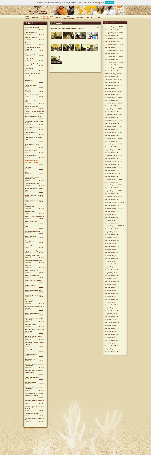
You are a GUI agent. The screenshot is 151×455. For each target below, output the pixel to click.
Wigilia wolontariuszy (31, 270)
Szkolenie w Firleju (30, 236)
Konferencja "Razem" (31, 64)
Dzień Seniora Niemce (31, 151)
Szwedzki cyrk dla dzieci (32, 231)
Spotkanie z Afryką (30, 382)
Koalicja (27, 42)
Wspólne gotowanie (31, 37)
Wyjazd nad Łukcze (31, 221)
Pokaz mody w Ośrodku (32, 377)
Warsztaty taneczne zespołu (33, 260)
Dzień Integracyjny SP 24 (32, 54)
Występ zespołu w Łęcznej (33, 251)
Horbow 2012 (29, 59)
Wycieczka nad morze (31, 106)
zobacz (41, 29)
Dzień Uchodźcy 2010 (31, 132)
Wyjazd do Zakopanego (32, 275)
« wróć (97, 28)
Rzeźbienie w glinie (31, 354)
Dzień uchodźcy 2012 (31, 95)
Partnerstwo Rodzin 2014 (32, 28)
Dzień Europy (29, 349)
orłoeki (27, 172)
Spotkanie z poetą (30, 324)
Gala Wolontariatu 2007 (32, 413)
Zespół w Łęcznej (30, 285)
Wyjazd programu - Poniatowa (34, 195)
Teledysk (27, 90)
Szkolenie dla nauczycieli (32, 313)
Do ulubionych (27, 428)
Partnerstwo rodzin (31, 85)
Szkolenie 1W (29, 69)
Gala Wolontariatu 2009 (32, 183)
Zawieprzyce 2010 (30, 155)
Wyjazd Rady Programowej (33, 295)
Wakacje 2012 (29, 80)
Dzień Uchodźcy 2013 (31, 32)
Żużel (26, 226)
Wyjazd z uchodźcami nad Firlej (34, 216)
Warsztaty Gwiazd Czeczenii (33, 116)
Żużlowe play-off (30, 211)
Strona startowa (37, 428)
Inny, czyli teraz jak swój (32, 128)
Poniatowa (28, 167)
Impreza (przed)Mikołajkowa (33, 280)
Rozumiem (109, 3)
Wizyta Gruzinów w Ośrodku (33, 200)
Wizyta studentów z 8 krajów (33, 290)
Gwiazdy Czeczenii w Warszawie (34, 111)
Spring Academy (30, 359)
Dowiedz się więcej (98, 3)
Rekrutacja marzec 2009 (32, 256)
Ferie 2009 (28, 265)
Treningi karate (29, 241)
